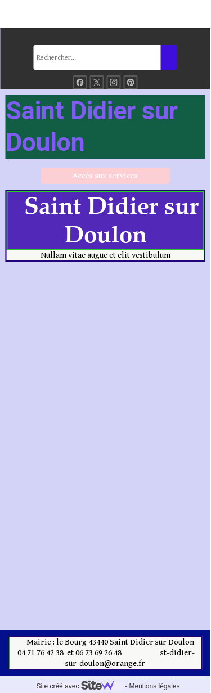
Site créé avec (79, 686)
